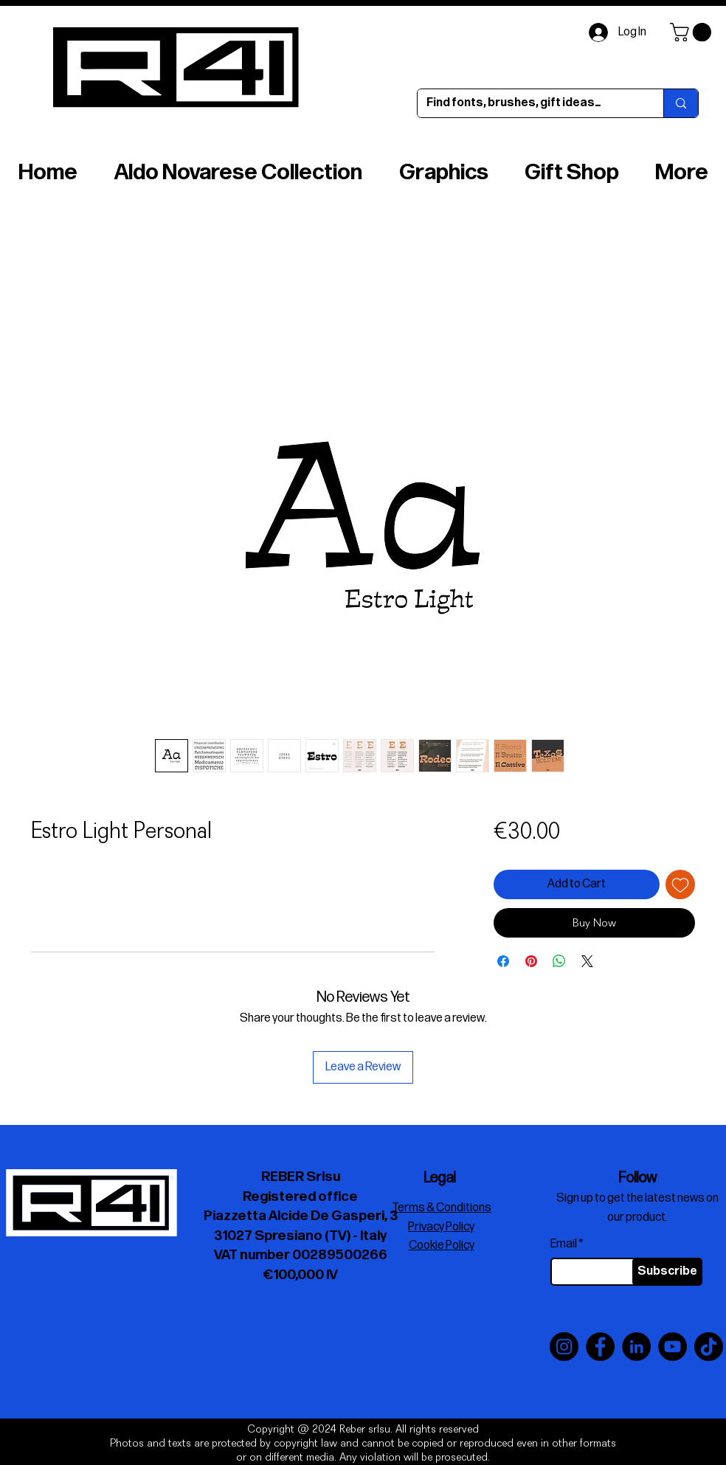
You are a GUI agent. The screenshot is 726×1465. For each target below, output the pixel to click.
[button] (693, 32)
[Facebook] (600, 1346)
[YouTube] (672, 1346)
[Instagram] (564, 1346)
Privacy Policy (441, 1227)
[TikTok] (708, 1346)
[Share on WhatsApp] (559, 961)
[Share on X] (587, 961)
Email (563, 1244)
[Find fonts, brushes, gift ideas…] (529, 103)
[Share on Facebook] (503, 961)
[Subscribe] (667, 1272)
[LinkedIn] (636, 1346)
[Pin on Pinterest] (531, 961)
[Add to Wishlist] (680, 884)
